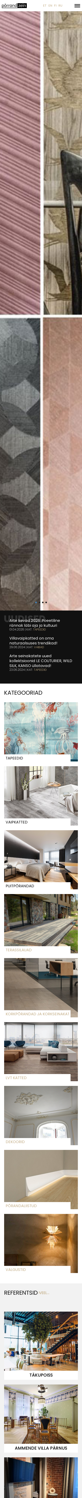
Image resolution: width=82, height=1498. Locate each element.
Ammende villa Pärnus (41, 1448)
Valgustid (16, 1270)
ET (45, 5)
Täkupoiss (41, 1375)
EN (50, 5)
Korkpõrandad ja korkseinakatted (37, 1014)
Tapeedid (39, 629)
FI (55, 5)
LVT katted (16, 1078)
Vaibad (39, 647)
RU (60, 5)
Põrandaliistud (21, 1206)
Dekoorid (15, 1142)
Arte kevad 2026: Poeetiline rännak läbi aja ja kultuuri (34, 623)
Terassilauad (19, 950)
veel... (44, 1292)
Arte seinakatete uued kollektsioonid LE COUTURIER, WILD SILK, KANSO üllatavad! (40, 660)
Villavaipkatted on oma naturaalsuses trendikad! (33, 641)
